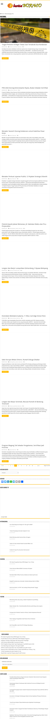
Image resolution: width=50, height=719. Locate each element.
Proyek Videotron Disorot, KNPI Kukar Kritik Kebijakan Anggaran (15, 638)
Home (2, 13)
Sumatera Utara (16, 270)
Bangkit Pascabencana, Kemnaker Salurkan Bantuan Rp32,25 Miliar (24, 581)
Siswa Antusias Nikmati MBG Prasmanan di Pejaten (21, 568)
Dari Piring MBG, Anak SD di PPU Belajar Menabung (21, 625)
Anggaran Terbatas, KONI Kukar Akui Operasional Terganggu (15, 640)
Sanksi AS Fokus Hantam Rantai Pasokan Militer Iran (21, 543)
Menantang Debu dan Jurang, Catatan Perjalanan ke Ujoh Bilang (24, 599)
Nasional (19, 46)
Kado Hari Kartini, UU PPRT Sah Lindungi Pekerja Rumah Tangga (24, 587)
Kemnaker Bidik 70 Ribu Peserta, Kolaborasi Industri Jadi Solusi (24, 574)
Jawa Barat (15, 46)
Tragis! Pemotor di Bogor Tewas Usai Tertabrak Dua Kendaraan (24, 45)
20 (26, 465)
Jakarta (10, 135)
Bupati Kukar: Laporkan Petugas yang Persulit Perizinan (13, 653)
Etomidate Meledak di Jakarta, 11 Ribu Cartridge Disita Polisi (24, 316)
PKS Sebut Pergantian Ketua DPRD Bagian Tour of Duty (22, 562)
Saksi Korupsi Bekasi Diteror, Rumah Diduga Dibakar (21, 360)
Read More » (5, 58)
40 (32, 465)
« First (2, 465)
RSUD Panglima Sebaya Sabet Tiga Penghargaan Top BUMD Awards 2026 (17, 644)
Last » (38, 465)
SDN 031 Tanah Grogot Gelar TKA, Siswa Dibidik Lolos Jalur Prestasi (16, 647)
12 (21, 465)
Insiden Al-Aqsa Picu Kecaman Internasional (19, 550)
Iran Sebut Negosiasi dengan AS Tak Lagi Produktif (21, 524)
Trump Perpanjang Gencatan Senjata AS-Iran (20, 531)
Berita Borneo (5, 634)
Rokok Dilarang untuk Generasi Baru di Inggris (20, 537)
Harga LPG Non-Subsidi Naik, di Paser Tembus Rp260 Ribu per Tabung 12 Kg (18, 649)
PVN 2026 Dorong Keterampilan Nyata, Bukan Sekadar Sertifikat (25, 88)
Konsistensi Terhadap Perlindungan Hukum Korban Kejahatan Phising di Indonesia (28, 696)
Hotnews (11, 46)
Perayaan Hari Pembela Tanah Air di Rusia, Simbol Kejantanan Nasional (25, 612)
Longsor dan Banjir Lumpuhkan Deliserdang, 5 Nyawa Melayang (25, 268)
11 (18, 465)
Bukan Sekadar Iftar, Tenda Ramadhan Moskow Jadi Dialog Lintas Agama (26, 606)
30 (29, 465)
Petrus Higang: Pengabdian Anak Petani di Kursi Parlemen (22, 618)
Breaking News (12, 228)
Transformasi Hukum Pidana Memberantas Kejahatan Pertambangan (25, 702)
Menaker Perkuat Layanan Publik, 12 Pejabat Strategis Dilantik (24, 177)
